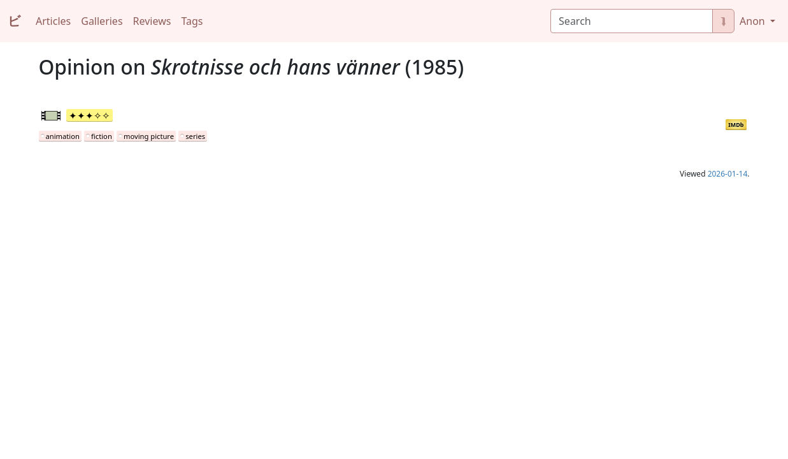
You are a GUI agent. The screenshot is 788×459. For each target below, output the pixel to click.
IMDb (735, 124)
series (195, 136)
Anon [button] (754, 21)
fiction (101, 136)
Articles (53, 21)
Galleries (101, 21)
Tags (192, 21)
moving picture (149, 136)
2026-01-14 (728, 173)
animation (63, 136)
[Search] (631, 21)
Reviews (152, 21)
